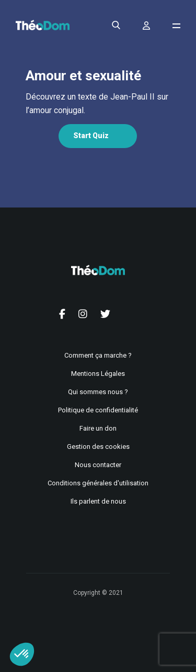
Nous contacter (98, 465)
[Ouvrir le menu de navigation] (176, 25)
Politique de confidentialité (98, 410)
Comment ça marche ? (98, 355)
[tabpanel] (97, 103)
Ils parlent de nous (98, 501)
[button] (21, 654)
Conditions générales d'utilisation (98, 483)
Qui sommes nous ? (98, 392)
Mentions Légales (98, 373)
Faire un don (98, 428)
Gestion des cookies (98, 446)
